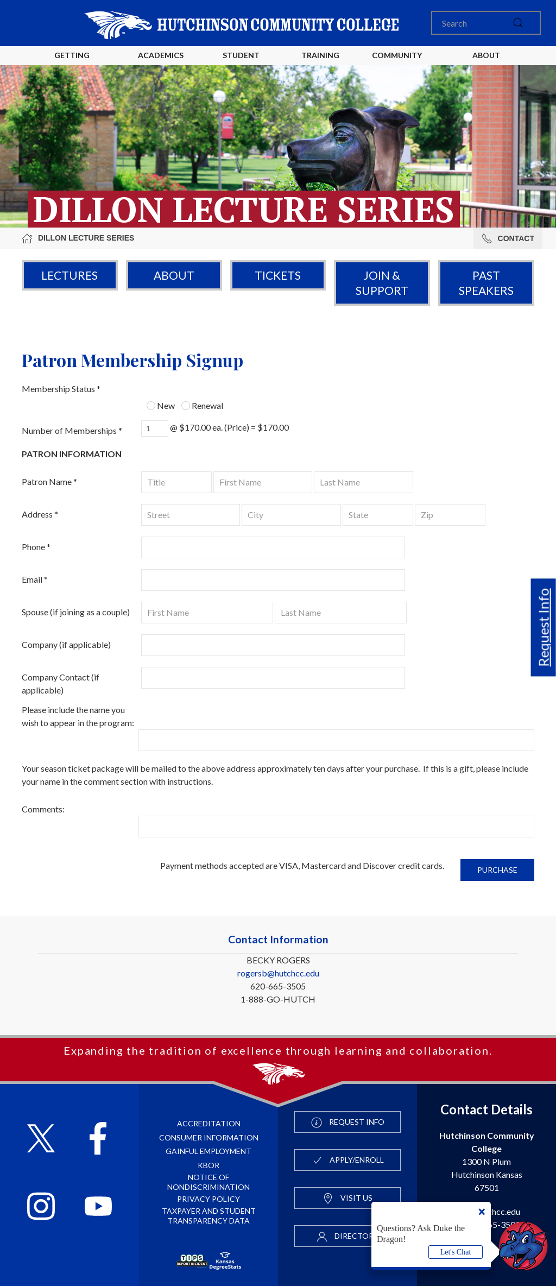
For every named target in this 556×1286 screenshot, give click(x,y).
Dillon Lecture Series (78, 238)
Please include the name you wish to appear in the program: (78, 716)
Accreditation (209, 1123)
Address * (40, 514)
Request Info (543, 628)
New (161, 405)
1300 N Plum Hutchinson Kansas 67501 (486, 1161)
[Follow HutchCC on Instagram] (41, 1207)
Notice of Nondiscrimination (208, 1182)
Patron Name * (49, 481)
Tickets (278, 275)
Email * (35, 579)
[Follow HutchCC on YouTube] (98, 1207)
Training (320, 55)
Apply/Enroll (348, 1160)
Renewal (202, 405)
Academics (161, 55)
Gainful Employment (208, 1151)
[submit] (518, 23)
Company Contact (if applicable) (60, 683)
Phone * (36, 546)
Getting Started (72, 64)
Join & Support (382, 282)
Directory (347, 1236)
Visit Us (347, 1198)
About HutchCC (486, 64)
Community (397, 55)
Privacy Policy (208, 1198)
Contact (508, 238)
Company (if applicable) (66, 644)
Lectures (69, 275)
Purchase (497, 869)
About (174, 275)
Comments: (43, 809)
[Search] (486, 23)
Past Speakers (486, 282)
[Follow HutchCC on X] (41, 1139)
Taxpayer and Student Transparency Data (209, 1215)
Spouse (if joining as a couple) (76, 612)
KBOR (208, 1165)
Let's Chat (455, 1252)
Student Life (243, 64)
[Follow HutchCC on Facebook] (98, 1139)
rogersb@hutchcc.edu (278, 973)
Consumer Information (208, 1137)
